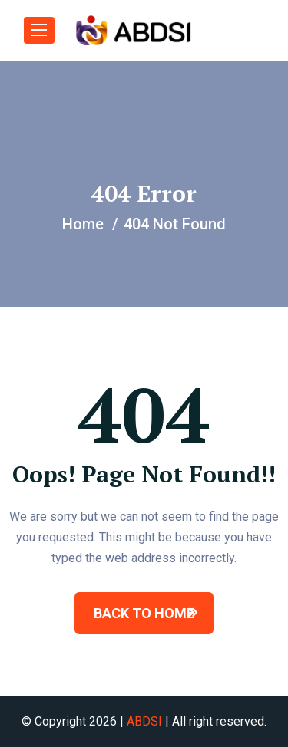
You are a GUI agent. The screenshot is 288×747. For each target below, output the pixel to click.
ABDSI (144, 721)
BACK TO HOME (144, 613)
